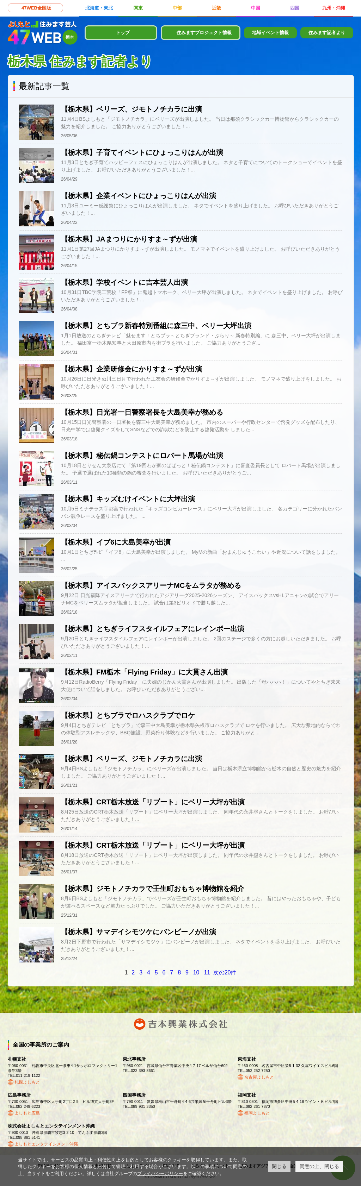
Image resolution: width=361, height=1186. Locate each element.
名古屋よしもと (259, 1077)
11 (207, 972)
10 (196, 972)
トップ (123, 32)
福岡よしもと (257, 1113)
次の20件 (225, 972)
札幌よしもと (27, 1082)
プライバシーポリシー (160, 1173)
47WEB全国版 (36, 8)
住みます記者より (326, 32)
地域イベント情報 (270, 32)
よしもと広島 (27, 1113)
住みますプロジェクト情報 (204, 32)
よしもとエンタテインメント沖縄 (46, 1144)
